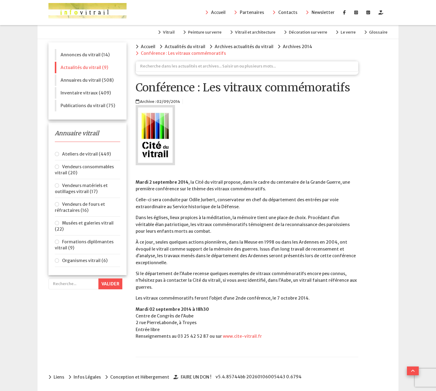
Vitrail (169, 32)
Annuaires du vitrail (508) (87, 80)
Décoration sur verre (308, 32)
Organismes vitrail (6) (84, 260)
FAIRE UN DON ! (196, 377)
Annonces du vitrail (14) (85, 55)
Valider (110, 284)
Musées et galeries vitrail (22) (84, 226)
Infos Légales (87, 377)
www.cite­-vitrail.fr (242, 336)
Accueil (218, 12)
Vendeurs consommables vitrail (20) (84, 170)
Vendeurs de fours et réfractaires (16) (80, 207)
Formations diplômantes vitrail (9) (84, 245)
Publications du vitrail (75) (88, 105)
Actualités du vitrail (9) (84, 67)
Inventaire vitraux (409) (86, 93)
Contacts (287, 12)
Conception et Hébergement (139, 377)
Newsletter (323, 12)
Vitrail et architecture (255, 32)
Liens (59, 377)
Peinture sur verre (205, 32)
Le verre (348, 32)
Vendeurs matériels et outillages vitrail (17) (81, 188)
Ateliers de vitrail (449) (86, 154)
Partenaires (252, 12)
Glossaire (378, 32)
